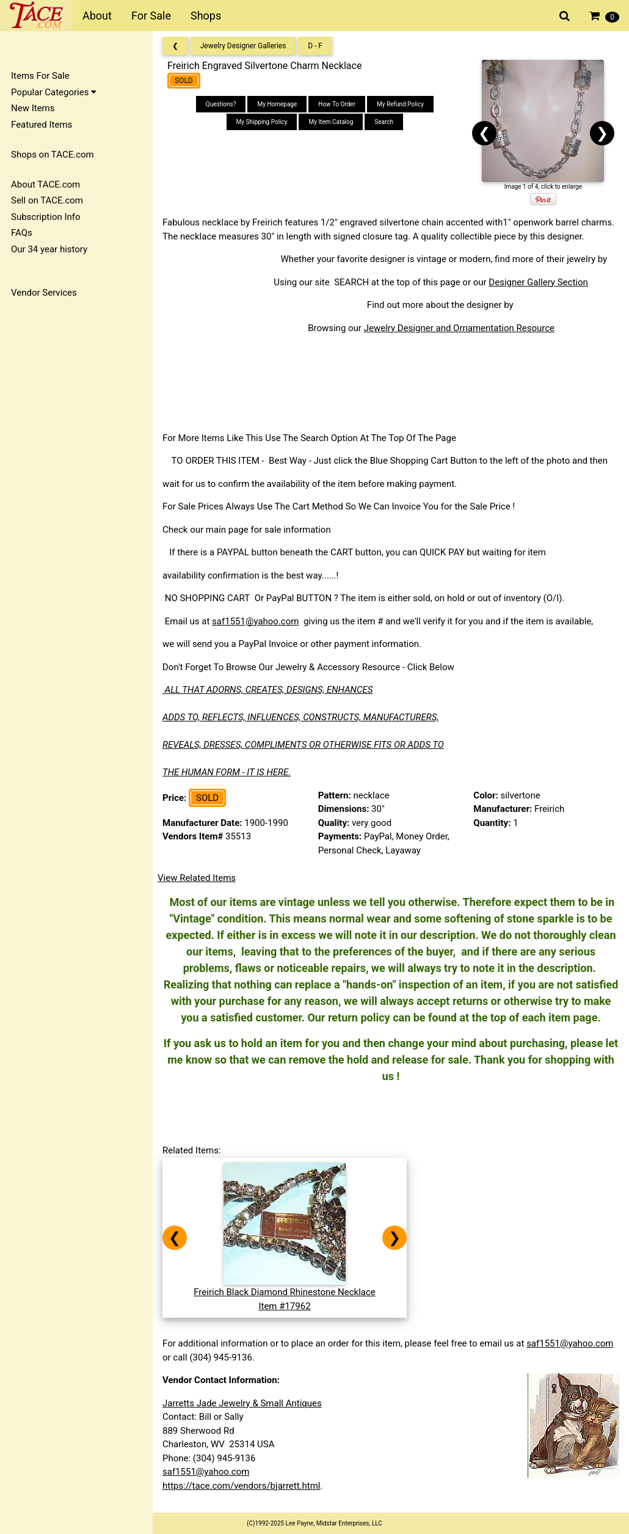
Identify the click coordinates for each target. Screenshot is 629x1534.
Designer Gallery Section (538, 282)
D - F (315, 46)
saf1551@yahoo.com (255, 621)
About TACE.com (45, 184)
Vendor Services (44, 292)
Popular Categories (53, 92)
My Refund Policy (400, 104)
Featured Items (41, 124)
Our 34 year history (49, 249)
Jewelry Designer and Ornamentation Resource (459, 328)
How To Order (336, 104)
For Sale (151, 15)
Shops (206, 15)
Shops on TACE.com (52, 154)
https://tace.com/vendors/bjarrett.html (241, 1485)
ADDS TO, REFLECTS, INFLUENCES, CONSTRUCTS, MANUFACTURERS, (300, 717)
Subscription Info (46, 216)
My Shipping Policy (262, 122)
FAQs (21, 232)
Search (383, 122)
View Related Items (197, 877)
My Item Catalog (330, 122)
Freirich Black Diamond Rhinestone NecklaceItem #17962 (285, 1292)
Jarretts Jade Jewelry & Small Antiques (242, 1403)
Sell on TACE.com (47, 200)
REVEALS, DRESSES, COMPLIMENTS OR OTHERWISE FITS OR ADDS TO (303, 744)
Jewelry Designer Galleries (243, 46)
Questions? (221, 104)
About (97, 15)
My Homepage (277, 104)
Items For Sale (40, 75)
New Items (32, 108)
